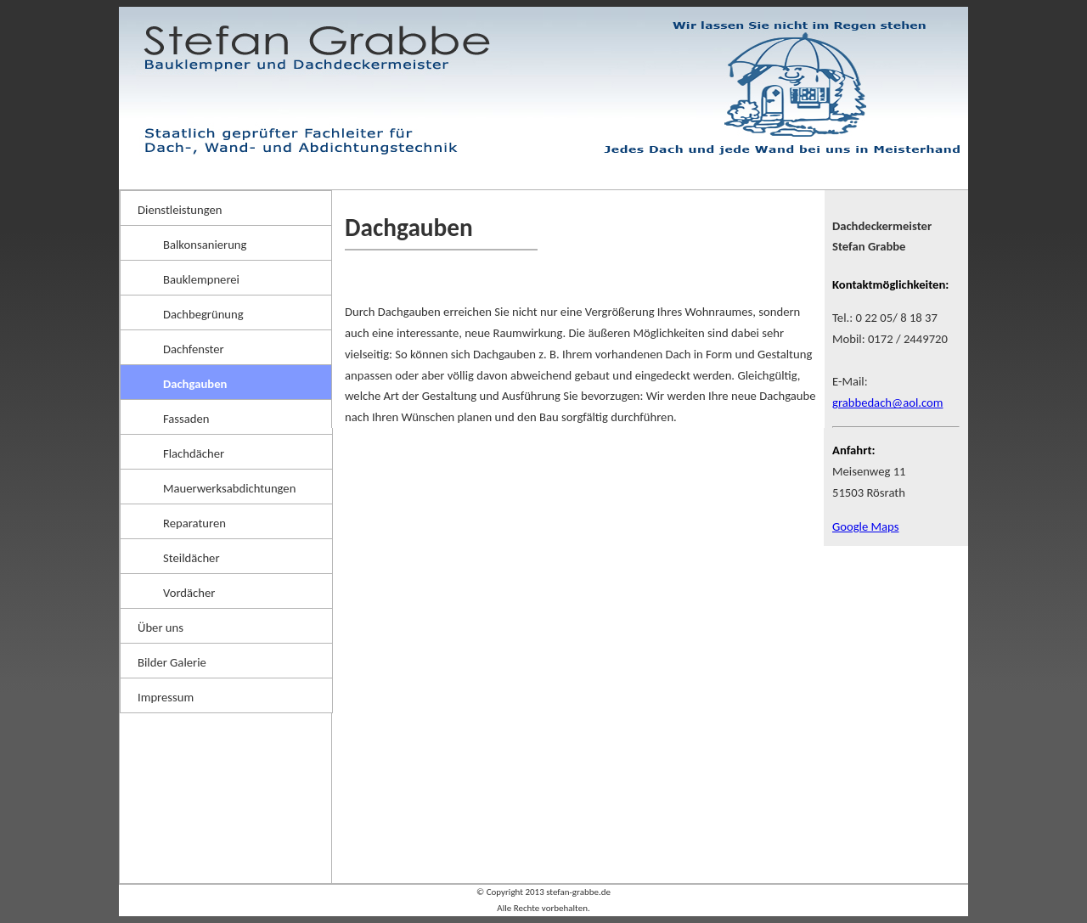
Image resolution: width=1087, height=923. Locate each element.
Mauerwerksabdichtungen (229, 488)
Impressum (166, 697)
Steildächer (191, 558)
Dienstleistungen (180, 209)
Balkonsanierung (204, 244)
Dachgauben (195, 383)
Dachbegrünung (203, 314)
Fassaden (186, 418)
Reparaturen (194, 523)
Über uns (160, 627)
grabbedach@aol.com (887, 402)
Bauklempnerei (201, 279)
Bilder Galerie (172, 662)
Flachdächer (193, 453)
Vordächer (189, 592)
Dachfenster (193, 349)
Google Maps (865, 526)
